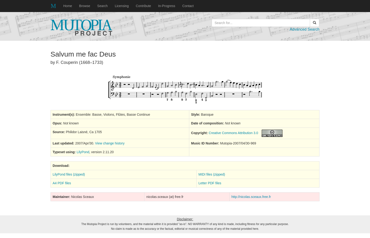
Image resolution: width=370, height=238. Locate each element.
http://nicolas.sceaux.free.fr (251, 197)
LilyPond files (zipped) (69, 174)
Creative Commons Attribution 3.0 (233, 133)
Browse (84, 6)
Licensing (122, 6)
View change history (110, 143)
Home (67, 6)
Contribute (143, 6)
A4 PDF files (62, 183)
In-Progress (166, 6)
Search (102, 6)
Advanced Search (305, 29)
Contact (188, 6)
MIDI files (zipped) (211, 174)
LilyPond (83, 152)
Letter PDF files (209, 183)
